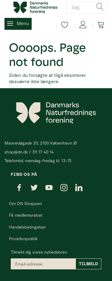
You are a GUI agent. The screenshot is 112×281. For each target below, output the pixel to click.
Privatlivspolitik (23, 238)
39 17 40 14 (43, 152)
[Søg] (100, 7)
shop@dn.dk (16, 152)
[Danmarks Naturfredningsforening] (35, 7)
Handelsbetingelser (27, 227)
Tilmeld (88, 263)
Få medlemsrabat (25, 215)
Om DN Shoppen (25, 203)
